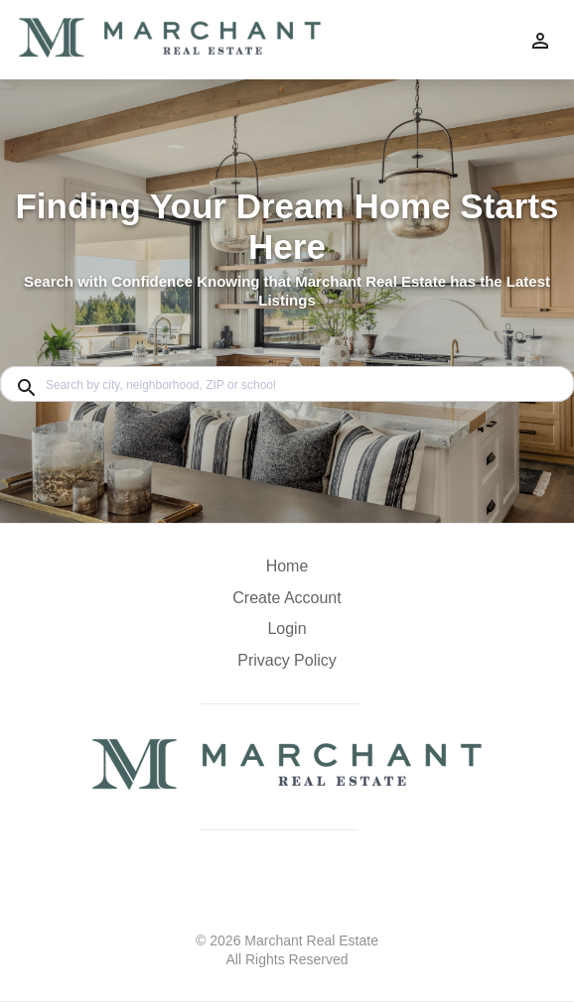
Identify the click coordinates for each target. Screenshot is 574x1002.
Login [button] (286, 628)
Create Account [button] (286, 597)
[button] (286, 634)
